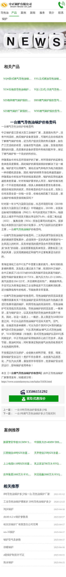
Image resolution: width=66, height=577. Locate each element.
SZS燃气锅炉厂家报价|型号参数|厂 (18, 111)
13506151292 (37, 391)
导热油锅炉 (5, 15)
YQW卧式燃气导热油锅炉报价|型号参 (18, 78)
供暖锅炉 (8, 547)
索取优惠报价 (34, 399)
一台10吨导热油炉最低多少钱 (31, 409)
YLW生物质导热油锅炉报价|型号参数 (18, 89)
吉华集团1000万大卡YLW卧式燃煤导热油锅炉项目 (18, 474)
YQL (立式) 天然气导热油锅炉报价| (48, 89)
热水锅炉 (8, 562)
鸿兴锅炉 (8, 509)
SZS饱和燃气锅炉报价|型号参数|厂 (18, 100)
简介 (51, 12)
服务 (42, 12)
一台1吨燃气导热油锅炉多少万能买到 (35, 413)
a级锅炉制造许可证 (14, 555)
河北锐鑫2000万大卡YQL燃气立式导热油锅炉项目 (48, 474)
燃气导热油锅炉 (22, 229)
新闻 (32, 12)
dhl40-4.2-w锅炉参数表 (16, 517)
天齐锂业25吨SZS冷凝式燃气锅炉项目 (48, 453)
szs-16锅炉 (9, 532)
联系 (61, 12)
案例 (23, 12)
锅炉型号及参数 (12, 539)
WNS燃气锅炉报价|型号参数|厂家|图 (48, 111)
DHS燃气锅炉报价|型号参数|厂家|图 (48, 100)
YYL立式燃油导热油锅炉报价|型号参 (48, 78)
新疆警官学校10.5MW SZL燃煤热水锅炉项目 (18, 442)
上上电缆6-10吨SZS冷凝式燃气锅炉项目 (18, 463)
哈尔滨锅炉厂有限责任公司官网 (21, 524)
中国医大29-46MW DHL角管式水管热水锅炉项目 (48, 442)
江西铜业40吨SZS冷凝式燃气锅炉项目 (18, 453)
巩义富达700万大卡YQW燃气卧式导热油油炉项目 (48, 463)
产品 (14, 12)
